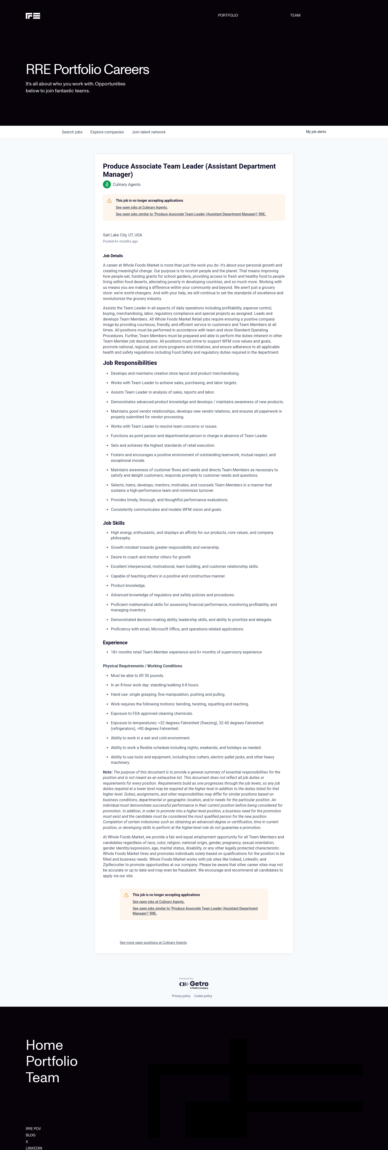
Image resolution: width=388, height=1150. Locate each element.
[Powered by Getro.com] (194, 983)
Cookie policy (203, 996)
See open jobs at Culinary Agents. (142, 207)
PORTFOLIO (228, 15)
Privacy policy (181, 996)
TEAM (295, 15)
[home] (50, 15)
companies (107, 132)
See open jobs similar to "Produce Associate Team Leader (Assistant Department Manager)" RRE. (191, 214)
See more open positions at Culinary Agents (153, 943)
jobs (72, 132)
